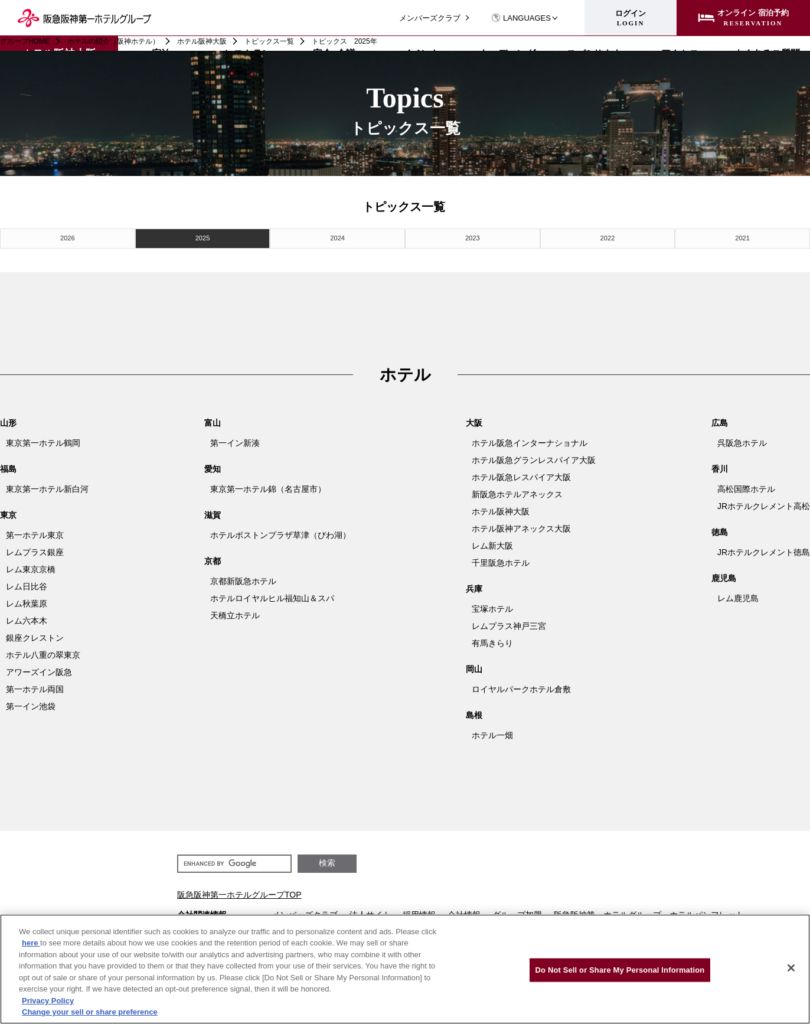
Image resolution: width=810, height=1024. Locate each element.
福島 (8, 466)
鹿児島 (723, 576)
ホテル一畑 (492, 733)
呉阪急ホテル (742, 440)
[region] (405, 969)
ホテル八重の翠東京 (43, 652)
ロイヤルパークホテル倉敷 (521, 687)
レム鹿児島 (738, 596)
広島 (719, 420)
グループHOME (25, 41)
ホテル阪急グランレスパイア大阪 (534, 457)
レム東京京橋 (30, 567)
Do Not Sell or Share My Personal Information (620, 970)
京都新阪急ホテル (243, 578)
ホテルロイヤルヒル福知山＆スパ (272, 596)
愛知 (212, 466)
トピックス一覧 (269, 41)
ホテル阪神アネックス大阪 (521, 526)
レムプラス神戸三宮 (509, 623)
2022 (607, 237)
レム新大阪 (492, 543)
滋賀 (212, 512)
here (31, 942)
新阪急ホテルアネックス (517, 492)
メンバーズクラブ (429, 18)
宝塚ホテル (492, 606)
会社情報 (464, 912)
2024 (337, 237)
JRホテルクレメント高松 (763, 503)
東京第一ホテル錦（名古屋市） (268, 486)
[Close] (791, 968)
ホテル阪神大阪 (202, 41)
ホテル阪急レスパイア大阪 (521, 475)
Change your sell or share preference (90, 1011)
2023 (472, 237)
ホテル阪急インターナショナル (529, 440)
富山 (212, 420)
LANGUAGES (521, 18)
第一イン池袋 (30, 704)
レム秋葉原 (26, 601)
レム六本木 (26, 618)
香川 (719, 466)
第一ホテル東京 (35, 532)
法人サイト (370, 912)
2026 (67, 237)
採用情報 (419, 912)
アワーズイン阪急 (39, 669)
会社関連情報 (202, 912)
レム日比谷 (26, 584)
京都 (212, 558)
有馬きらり (492, 640)
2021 (742, 237)
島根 (474, 713)
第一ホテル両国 (35, 687)
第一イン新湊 (235, 440)
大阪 (474, 420)
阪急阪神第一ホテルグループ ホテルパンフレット (649, 912)
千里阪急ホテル (501, 560)
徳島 (719, 529)
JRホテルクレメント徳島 (763, 550)
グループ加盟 (517, 912)
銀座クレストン (35, 635)
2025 (202, 237)
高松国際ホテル (746, 486)
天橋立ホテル (235, 613)
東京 (8, 512)
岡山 (474, 666)
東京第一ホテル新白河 (47, 486)
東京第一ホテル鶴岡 (43, 440)
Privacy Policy (48, 1000)
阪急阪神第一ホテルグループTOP (239, 892)
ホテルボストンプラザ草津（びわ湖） (280, 532)
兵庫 (474, 586)
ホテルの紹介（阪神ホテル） (113, 41)
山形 (8, 420)
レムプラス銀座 (35, 550)
